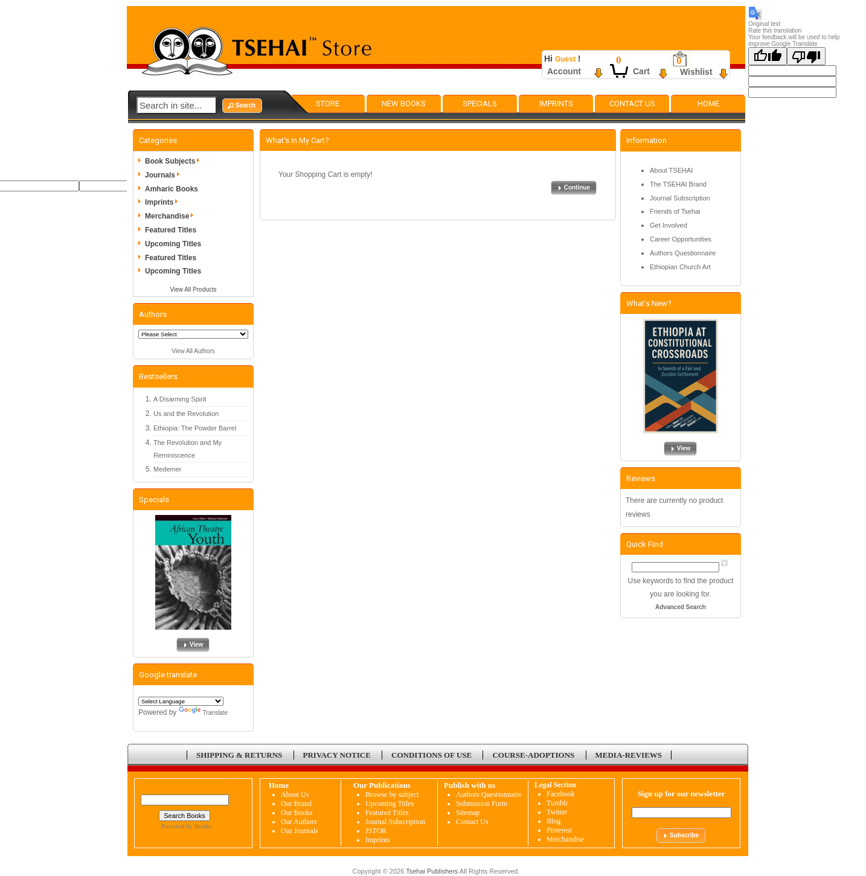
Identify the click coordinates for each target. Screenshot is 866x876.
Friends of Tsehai (675, 211)
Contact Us (632, 103)
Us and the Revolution (186, 413)
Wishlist (696, 72)
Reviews (640, 478)
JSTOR (375, 830)
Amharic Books (171, 189)
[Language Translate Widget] (180, 701)
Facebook (561, 794)
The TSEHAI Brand (678, 184)
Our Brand (296, 803)
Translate (203, 712)
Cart (641, 71)
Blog (553, 821)
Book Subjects (174, 161)
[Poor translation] (806, 56)
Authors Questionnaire (683, 253)
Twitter (557, 812)
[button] (242, 105)
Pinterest (559, 830)
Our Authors (299, 821)
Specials (480, 103)
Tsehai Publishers (432, 871)
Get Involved (668, 225)
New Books (404, 103)
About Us (295, 794)
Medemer (167, 469)
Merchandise (171, 216)
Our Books (296, 812)
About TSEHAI (671, 170)
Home (708, 103)
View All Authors (193, 351)
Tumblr (557, 803)
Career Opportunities (680, 239)
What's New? (649, 303)
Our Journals (299, 830)
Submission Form (481, 803)
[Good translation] (767, 56)
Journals (164, 175)
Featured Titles (170, 230)
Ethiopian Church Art (680, 266)
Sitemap (468, 812)
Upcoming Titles (173, 244)
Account (564, 71)
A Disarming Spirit (179, 399)
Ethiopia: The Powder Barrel (194, 428)
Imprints (556, 103)
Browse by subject (392, 794)
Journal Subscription (680, 198)
